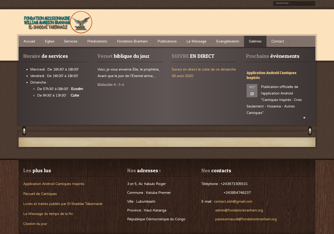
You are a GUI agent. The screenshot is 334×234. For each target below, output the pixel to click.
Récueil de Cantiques (40, 194)
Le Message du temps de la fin (48, 214)
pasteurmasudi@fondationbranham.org (246, 219)
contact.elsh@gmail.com (233, 201)
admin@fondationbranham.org (239, 210)
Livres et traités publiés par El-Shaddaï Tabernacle (63, 204)
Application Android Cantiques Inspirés (53, 184)
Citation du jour (35, 224)
